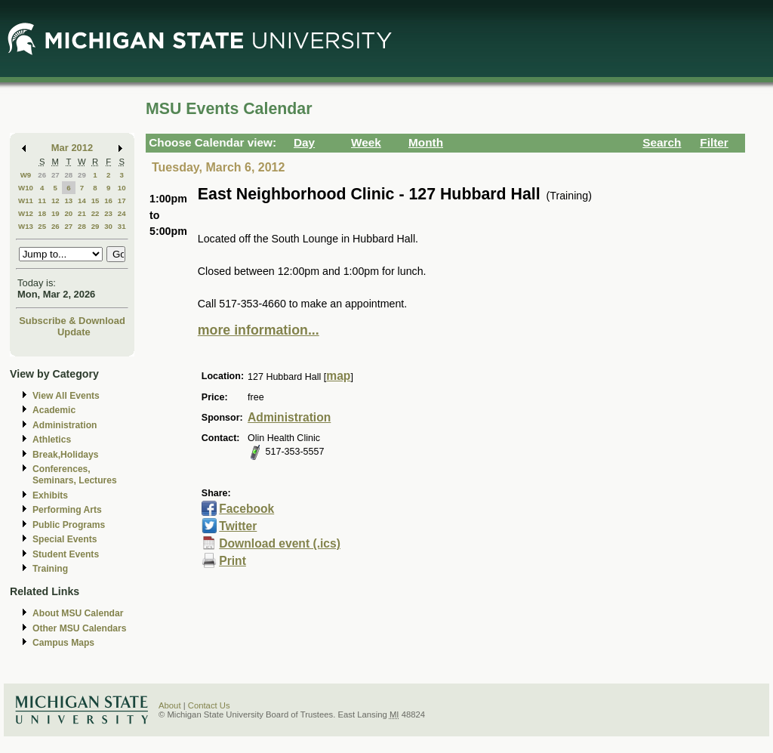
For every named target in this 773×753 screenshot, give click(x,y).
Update (74, 332)
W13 (25, 226)
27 (55, 175)
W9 (26, 175)
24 (122, 213)
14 (82, 200)
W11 (25, 200)
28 (68, 175)
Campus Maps (63, 642)
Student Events (65, 554)
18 (42, 213)
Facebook (246, 508)
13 (68, 200)
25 (42, 226)
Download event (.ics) (279, 543)
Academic (53, 410)
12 (55, 200)
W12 (25, 213)
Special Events (64, 539)
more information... (258, 330)
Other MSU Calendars (79, 628)
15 (95, 200)
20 (68, 213)
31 (122, 226)
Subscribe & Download (72, 320)
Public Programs (68, 525)
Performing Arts (67, 510)
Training (50, 568)
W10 (25, 188)
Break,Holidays (65, 454)
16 (108, 200)
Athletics (51, 439)
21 (82, 213)
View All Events (66, 395)
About (170, 705)
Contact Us (209, 705)
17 (122, 200)
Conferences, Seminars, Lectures (74, 475)
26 (42, 175)
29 (82, 175)
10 (122, 188)
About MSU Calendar (77, 613)
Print (232, 560)
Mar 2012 (72, 147)
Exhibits (50, 495)
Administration (64, 425)
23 (108, 213)
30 (108, 226)
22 (95, 213)
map (338, 375)
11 (42, 200)
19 (55, 213)
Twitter (238, 526)
